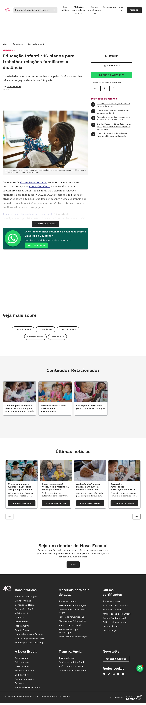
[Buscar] (32, 10)
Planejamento (22, 627)
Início (5, 44)
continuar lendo (45, 223)
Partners (19, 684)
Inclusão (19, 618)
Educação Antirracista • (115, 606)
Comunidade (109, 7)
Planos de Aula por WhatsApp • (69, 632)
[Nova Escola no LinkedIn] (118, 675)
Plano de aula (57, 337)
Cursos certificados (94, 10)
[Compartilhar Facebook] (104, 88)
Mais (121, 8)
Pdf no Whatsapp (111, 75)
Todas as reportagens (26, 597)
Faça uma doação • (25, 680)
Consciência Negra (25, 606)
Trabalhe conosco (24, 671)
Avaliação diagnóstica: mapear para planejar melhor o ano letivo (110, 118)
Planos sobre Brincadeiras (72, 622)
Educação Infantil (36, 44)
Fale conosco (22, 663)
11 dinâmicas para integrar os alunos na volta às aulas (110, 104)
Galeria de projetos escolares (30, 639)
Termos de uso (67, 659)
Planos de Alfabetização (71, 618)
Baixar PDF (112, 65)
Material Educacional (70, 626)
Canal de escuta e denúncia (73, 671)
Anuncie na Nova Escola (27, 688)
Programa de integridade (72, 663)
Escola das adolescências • (29, 635)
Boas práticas (65, 10)
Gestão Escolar (23, 631)
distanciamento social (33, 182)
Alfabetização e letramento (117, 614)
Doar (73, 565)
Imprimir (111, 56)
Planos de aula (45, 329)
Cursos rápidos (111, 627)
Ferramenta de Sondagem (72, 606)
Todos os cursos (111, 602)
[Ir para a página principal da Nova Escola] (7, 10)
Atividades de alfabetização (73, 637)
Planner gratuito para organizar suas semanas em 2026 (110, 111)
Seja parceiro (22, 675)
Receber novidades (116, 660)
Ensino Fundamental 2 (114, 619)
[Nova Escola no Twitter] (109, 675)
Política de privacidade (71, 667)
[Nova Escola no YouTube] (123, 675)
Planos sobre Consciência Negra (72, 612)
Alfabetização (22, 614)
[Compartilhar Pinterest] (113, 88)
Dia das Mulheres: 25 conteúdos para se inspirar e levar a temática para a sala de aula (111, 126)
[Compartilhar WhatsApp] (95, 88)
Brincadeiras (21, 622)
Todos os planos (67, 602)
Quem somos (22, 667)
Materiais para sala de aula (78, 10)
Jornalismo (18, 44)
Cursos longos (110, 631)
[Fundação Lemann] (134, 698)
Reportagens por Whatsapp (29, 643)
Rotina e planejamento (114, 623)
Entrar (134, 10)
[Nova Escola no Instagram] (114, 675)
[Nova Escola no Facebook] (104, 675)
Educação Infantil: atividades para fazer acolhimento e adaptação (110, 134)
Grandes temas (23, 601)
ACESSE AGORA (36, 245)
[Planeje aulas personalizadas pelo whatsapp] (140, 668)
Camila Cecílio (14, 86)
